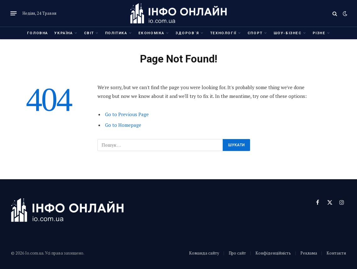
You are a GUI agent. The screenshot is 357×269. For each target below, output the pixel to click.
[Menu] (13, 13)
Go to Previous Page (127, 114)
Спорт (255, 33)
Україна (63, 33)
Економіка (151, 33)
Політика (116, 33)
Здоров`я (187, 33)
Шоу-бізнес (288, 33)
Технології (223, 33)
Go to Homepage (123, 125)
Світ (89, 33)
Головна (37, 33)
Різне (319, 33)
